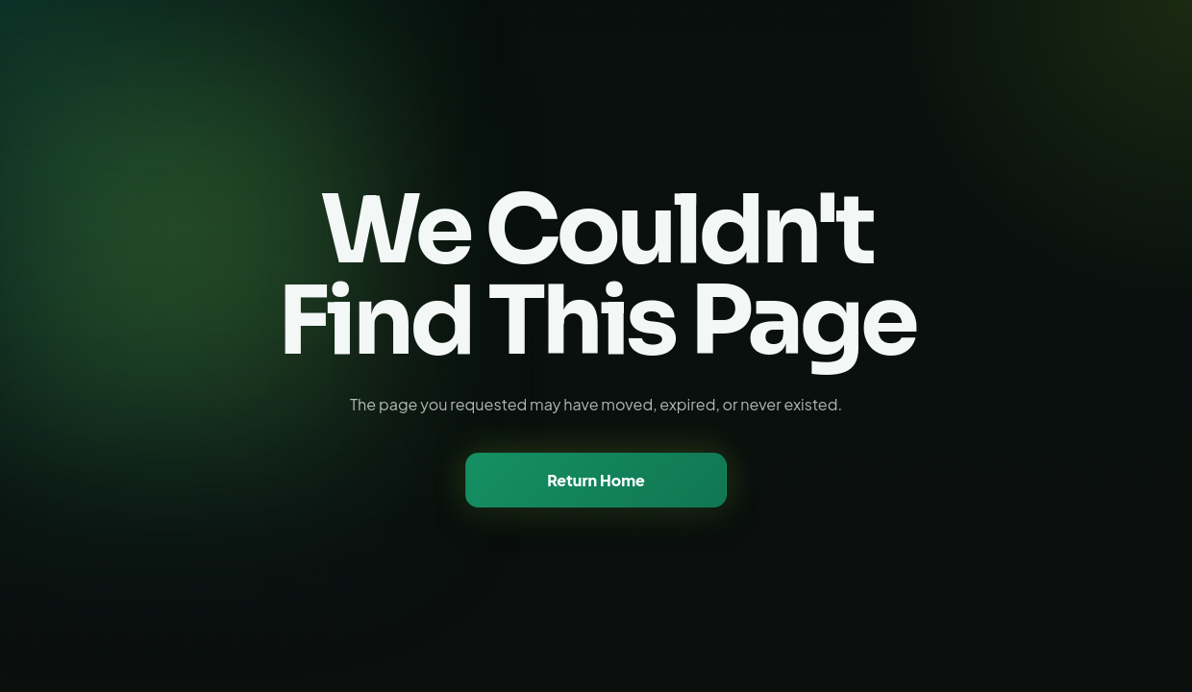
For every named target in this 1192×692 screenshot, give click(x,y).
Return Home (596, 480)
